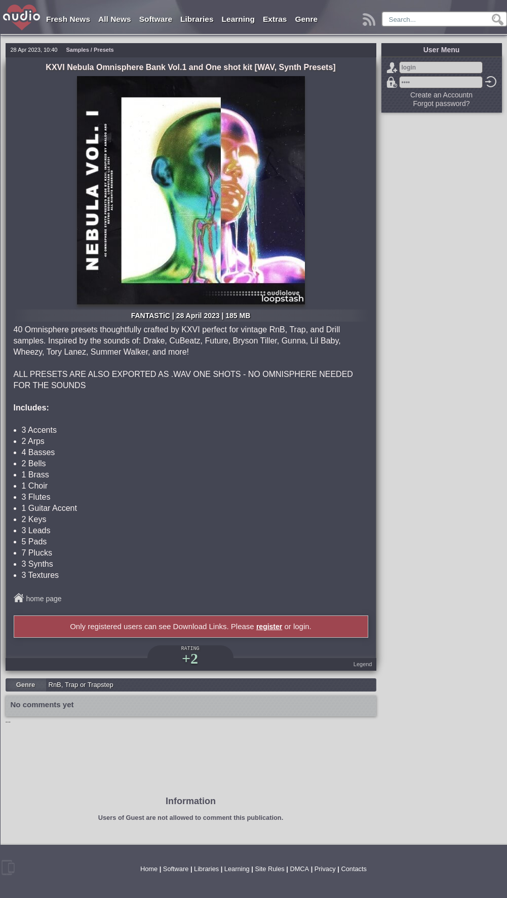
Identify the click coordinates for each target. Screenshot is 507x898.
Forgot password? (392, 82)
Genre (306, 19)
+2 (190, 658)
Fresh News (68, 19)
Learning (238, 19)
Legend (363, 664)
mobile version (8, 867)
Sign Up (392, 67)
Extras (275, 19)
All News (114, 19)
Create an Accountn (441, 95)
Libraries (196, 19)
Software (155, 19)
